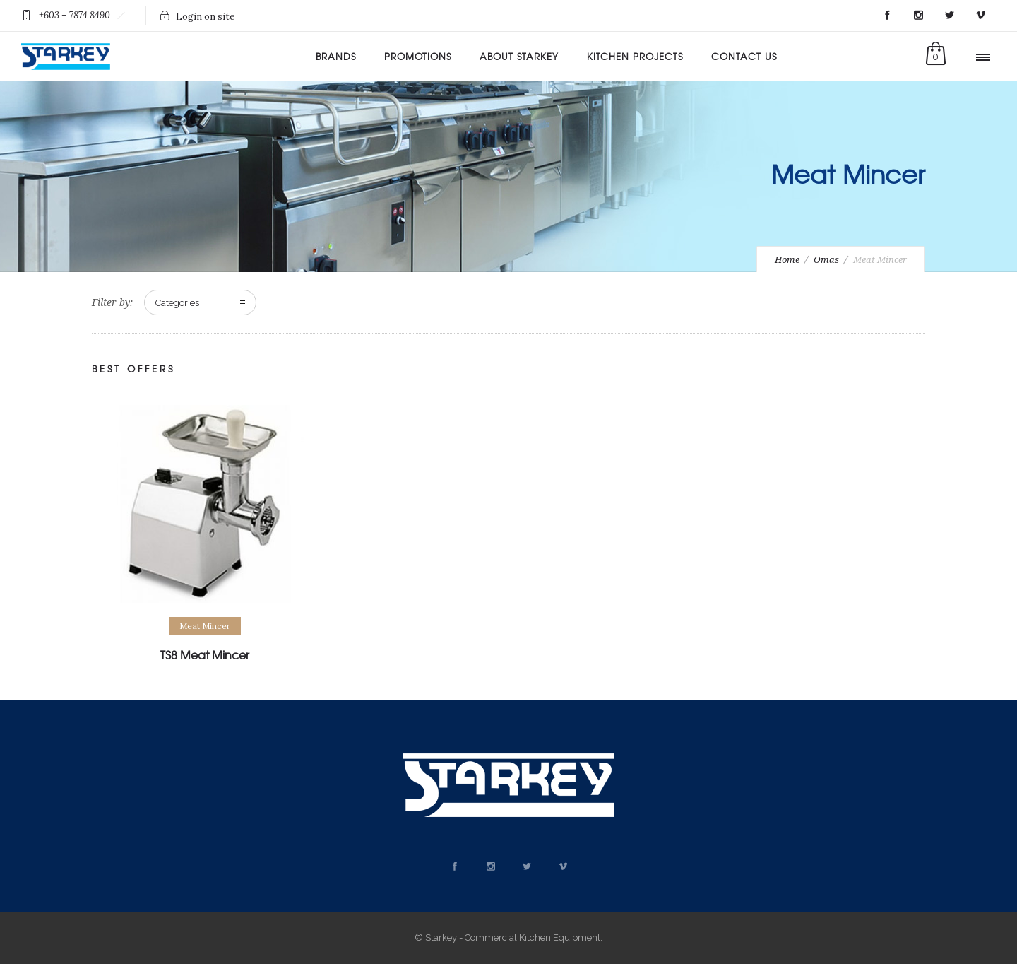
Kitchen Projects (635, 56)
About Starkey (519, 56)
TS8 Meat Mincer (204, 654)
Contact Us (744, 56)
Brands (336, 56)
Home (787, 259)
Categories (177, 303)
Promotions (417, 56)
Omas (826, 259)
